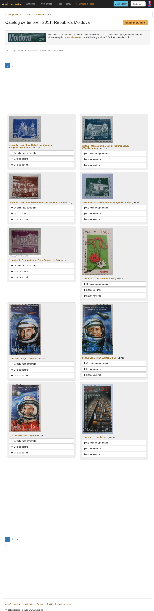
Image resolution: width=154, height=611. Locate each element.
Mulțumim (29, 604)
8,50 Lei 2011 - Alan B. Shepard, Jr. (99, 358)
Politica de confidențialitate (59, 604)
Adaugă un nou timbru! (135, 23)
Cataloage (31, 4)
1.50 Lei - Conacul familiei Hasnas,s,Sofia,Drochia (106, 202)
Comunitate (47, 4)
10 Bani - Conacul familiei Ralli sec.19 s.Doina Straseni (36, 202)
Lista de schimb (19, 165)
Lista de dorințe (19, 159)
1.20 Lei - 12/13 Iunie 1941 (94, 437)
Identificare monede (85, 4)
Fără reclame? (64, 4)
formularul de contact (73, 37)
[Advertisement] (77, 93)
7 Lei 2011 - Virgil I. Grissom (23, 358)
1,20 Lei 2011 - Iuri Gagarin (22, 435)
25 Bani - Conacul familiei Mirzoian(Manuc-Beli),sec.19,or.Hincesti (30, 146)
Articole (17, 604)
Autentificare (121, 4)
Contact (40, 604)
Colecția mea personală (23, 153)
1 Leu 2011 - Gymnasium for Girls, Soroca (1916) (33, 260)
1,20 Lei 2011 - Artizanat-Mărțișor (98, 278)
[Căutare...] (138, 3)
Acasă (8, 604)
